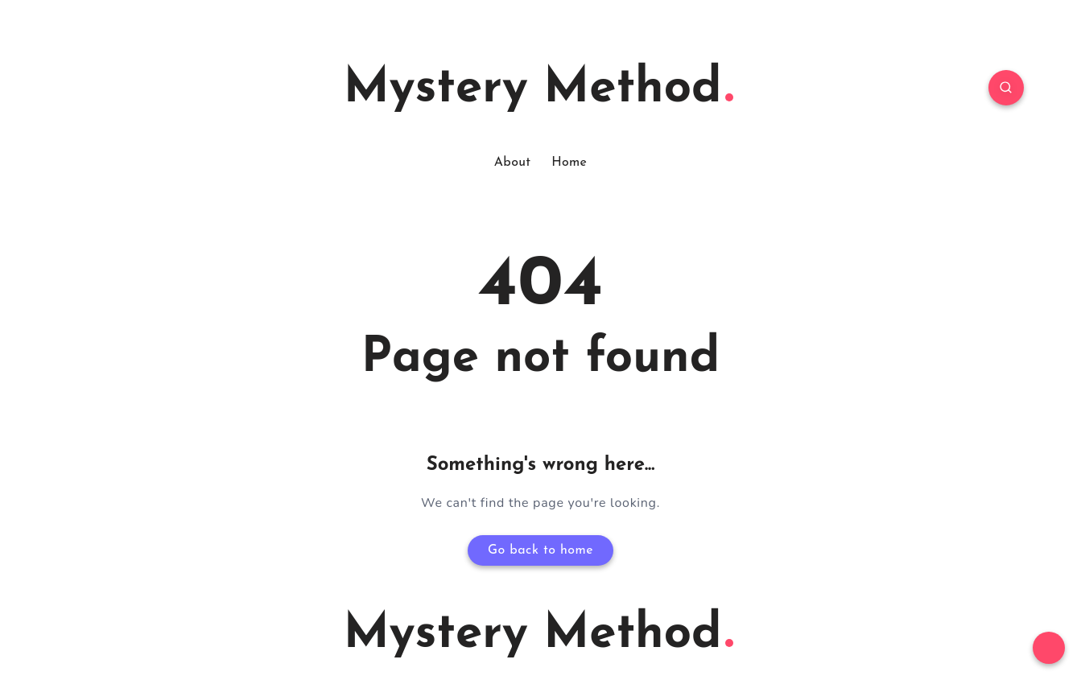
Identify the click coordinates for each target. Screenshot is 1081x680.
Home (569, 162)
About (512, 162)
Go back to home (540, 550)
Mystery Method (539, 89)
